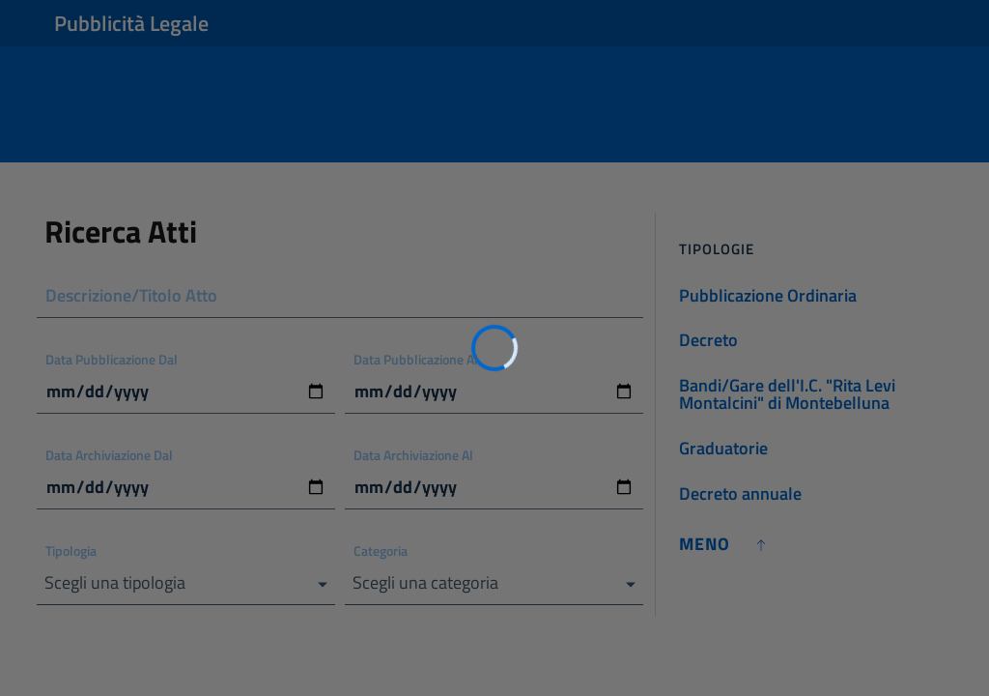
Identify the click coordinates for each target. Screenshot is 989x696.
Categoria (380, 550)
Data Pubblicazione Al (415, 359)
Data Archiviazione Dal (109, 455)
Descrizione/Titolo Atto (131, 295)
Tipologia (71, 550)
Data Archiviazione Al (413, 455)
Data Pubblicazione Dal (111, 359)
